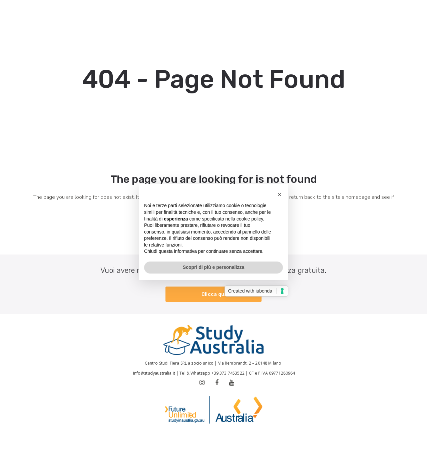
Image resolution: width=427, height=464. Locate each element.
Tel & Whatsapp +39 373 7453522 (212, 373)
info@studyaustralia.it (153, 373)
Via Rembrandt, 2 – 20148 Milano (250, 363)
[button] (279, 194)
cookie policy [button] (250, 218)
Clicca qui (213, 294)
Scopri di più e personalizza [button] (213, 267)
